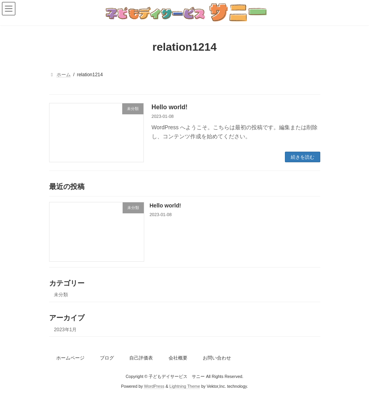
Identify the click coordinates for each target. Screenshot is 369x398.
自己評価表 (141, 358)
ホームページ (70, 358)
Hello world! (170, 107)
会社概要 (178, 358)
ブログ (107, 358)
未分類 (61, 295)
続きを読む (302, 157)
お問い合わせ (217, 358)
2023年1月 (65, 329)
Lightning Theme (184, 385)
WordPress (154, 385)
